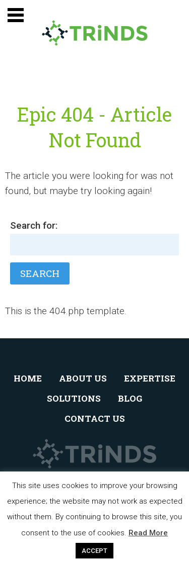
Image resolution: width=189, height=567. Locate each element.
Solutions (74, 398)
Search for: (33, 225)
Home (28, 378)
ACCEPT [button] (94, 550)
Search (39, 273)
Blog (130, 398)
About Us (83, 378)
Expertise (149, 378)
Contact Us (95, 418)
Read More (148, 532)
